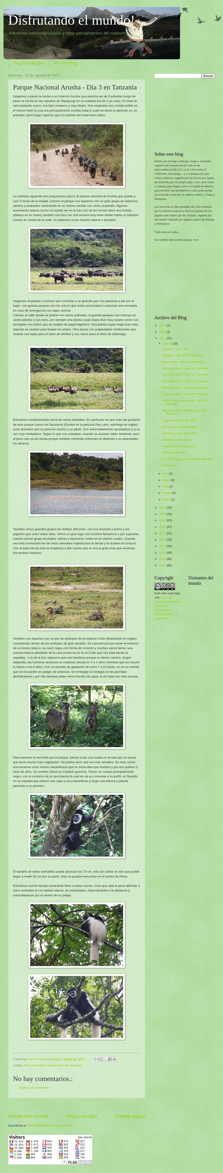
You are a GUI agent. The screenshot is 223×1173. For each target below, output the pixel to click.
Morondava (169, 465)
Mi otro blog (65, 62)
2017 (163, 338)
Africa (27, 1065)
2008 (163, 559)
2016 (163, 507)
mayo (167, 480)
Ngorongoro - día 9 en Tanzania (183, 362)
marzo (167, 493)
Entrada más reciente (28, 1116)
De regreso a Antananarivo (179, 427)
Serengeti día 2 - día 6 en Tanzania (185, 381)
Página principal (29, 62)
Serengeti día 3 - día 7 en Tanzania (185, 374)
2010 (163, 546)
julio (166, 473)
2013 (163, 527)
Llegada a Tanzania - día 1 (179, 420)
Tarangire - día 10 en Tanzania (182, 355)
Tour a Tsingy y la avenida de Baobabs (187, 459)
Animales (39, 1065)
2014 (163, 520)
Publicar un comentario (34, 1087)
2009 (163, 552)
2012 (163, 533)
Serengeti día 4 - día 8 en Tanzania (185, 368)
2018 (163, 332)
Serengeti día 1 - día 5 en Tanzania (185, 387)
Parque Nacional (57, 1065)
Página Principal (82, 1116)
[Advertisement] (76, 1105)
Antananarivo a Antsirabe (178, 446)
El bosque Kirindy (173, 452)
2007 (163, 565)
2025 (163, 325)
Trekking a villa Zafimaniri (179, 433)
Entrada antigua (130, 1116)
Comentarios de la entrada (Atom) (49, 1125)
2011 (163, 539)
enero (167, 499)
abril (166, 486)
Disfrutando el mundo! (71, 20)
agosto (167, 343)
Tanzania (76, 1065)
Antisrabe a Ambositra (176, 439)
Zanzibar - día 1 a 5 (175, 349)
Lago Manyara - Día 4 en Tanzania (185, 394)
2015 (163, 514)
